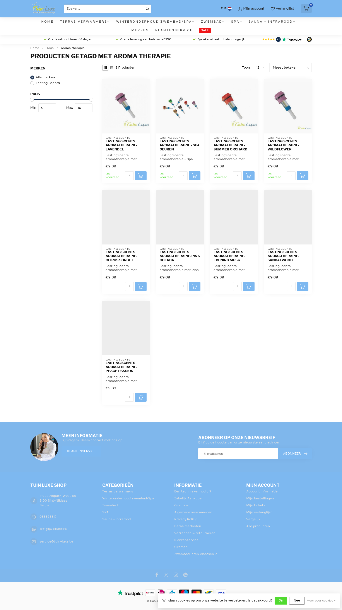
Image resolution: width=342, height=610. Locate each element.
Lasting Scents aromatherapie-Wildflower (283, 145)
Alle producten (258, 526)
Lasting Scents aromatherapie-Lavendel (121, 145)
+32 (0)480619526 (53, 529)
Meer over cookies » (321, 600)
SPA (235, 22)
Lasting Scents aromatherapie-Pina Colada (180, 256)
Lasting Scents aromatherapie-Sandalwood (283, 256)
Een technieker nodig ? (192, 491)
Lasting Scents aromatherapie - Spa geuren (180, 145)
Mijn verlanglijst (259, 512)
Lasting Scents (48, 83)
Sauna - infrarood (270, 22)
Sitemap (181, 547)
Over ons (181, 505)
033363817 (47, 517)
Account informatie (262, 491)
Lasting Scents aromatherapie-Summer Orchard (230, 145)
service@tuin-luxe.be (56, 541)
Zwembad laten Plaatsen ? (195, 554)
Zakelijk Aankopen (188, 498)
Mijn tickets (255, 505)
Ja (281, 600)
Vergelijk (253, 519)
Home (47, 22)
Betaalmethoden (187, 526)
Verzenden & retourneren (194, 533)
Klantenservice (174, 30)
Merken (140, 30)
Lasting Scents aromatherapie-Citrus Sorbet (121, 256)
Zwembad (211, 22)
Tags (50, 48)
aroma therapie (73, 48)
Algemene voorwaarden (193, 512)
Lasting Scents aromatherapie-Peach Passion (121, 367)
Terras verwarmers (83, 22)
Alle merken (45, 77)
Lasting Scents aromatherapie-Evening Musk (229, 256)
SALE (205, 30)
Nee (297, 600)
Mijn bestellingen (260, 498)
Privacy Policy (185, 519)
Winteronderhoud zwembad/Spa (154, 22)
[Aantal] (129, 175)
